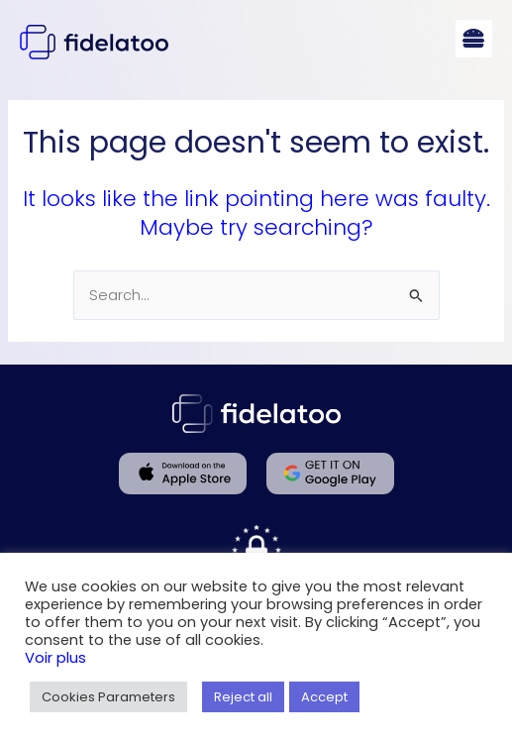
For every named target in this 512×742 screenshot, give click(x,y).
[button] (474, 38)
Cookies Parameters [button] (108, 697)
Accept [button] (324, 697)
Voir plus (55, 658)
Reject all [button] (243, 697)
